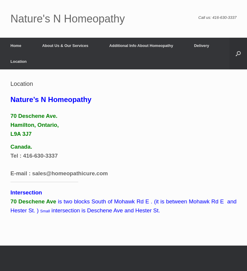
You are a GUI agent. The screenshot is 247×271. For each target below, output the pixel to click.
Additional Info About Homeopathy (141, 45)
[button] (238, 53)
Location (18, 61)
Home (15, 45)
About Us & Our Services (65, 45)
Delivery (201, 45)
